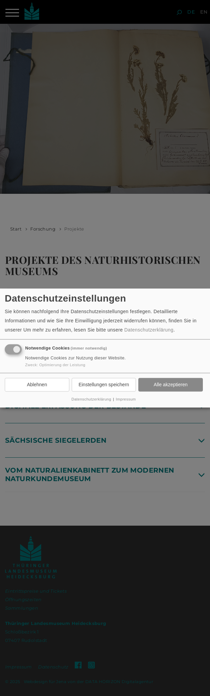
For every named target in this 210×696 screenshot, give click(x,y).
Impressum (126, 399)
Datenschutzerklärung (149, 330)
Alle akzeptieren (171, 384)
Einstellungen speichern (103, 384)
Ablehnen (37, 384)
